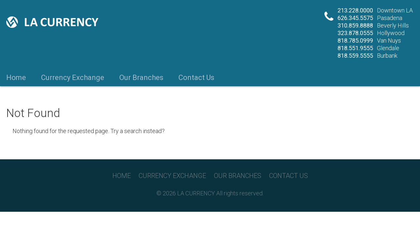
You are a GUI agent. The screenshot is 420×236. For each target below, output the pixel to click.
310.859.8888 (355, 25)
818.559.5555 (355, 55)
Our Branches (141, 78)
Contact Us (196, 78)
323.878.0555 (355, 33)
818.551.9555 (355, 48)
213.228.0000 (355, 10)
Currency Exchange (72, 78)
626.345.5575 (355, 17)
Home (16, 78)
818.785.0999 (355, 40)
